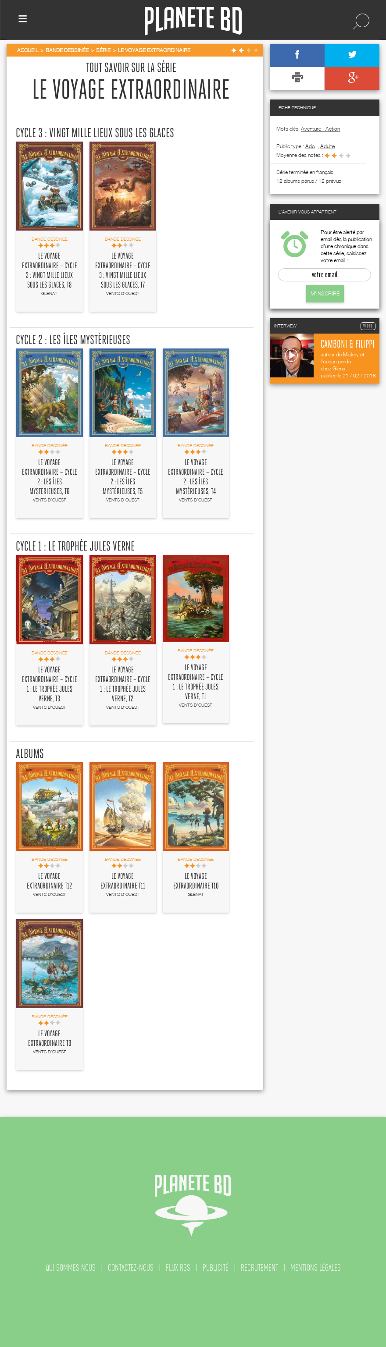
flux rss (178, 1267)
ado (310, 146)
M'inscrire (325, 293)
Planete (193, 21)
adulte (327, 146)
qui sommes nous (71, 1267)
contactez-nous (131, 1267)
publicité (216, 1267)
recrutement (259, 1267)
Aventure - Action (320, 128)
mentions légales (315, 1267)
